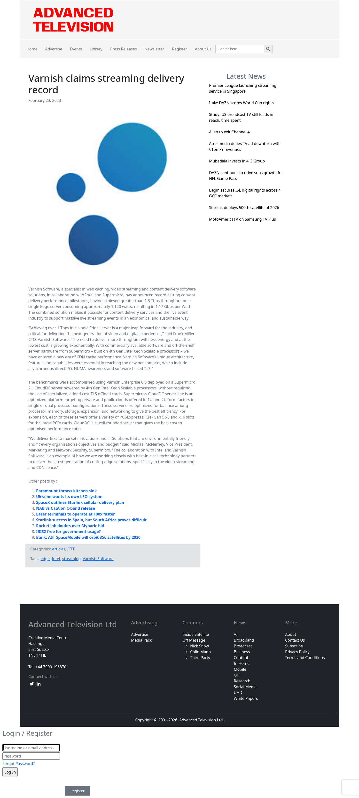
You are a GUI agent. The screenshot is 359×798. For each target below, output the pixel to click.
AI (236, 634)
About (290, 634)
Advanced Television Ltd (73, 624)
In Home (242, 663)
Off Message (193, 640)
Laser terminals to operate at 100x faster (75, 514)
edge (45, 558)
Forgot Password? (18, 763)
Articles (58, 549)
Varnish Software (98, 558)
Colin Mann (200, 651)
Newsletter (154, 49)
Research (242, 681)
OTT (71, 549)
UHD (238, 692)
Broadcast (243, 646)
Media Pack (141, 640)
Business (242, 651)
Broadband (244, 640)
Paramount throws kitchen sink (66, 490)
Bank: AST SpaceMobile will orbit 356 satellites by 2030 (88, 537)
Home (32, 49)
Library (96, 49)
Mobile (240, 669)
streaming (71, 558)
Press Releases (123, 49)
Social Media (245, 686)
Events (76, 49)
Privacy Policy (297, 651)
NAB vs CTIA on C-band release (65, 508)
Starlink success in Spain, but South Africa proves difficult (91, 520)
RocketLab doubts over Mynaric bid (70, 525)
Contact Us (295, 640)
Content (241, 657)
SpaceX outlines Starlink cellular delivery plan (80, 502)
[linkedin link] (38, 683)
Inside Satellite (195, 634)
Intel (56, 558)
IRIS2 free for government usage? (68, 531)
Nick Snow (199, 646)
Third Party (200, 657)
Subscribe (294, 646)
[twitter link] (31, 683)
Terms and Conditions (305, 657)
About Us (203, 49)
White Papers (246, 698)
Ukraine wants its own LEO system (69, 496)
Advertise (53, 49)
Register (179, 49)
